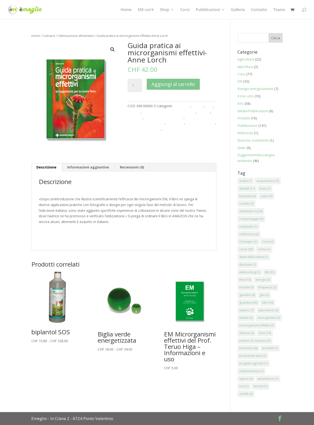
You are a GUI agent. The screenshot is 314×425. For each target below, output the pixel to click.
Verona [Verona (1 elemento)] (260, 386)
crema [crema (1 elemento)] (264, 249)
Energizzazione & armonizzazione (169, 111)
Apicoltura (245, 66)
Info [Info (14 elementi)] (267, 303)
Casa (209, 106)
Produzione (175, 123)
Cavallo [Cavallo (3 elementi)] (246, 203)
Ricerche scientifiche (253, 140)
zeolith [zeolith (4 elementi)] (245, 394)
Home (126, 10)
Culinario (49, 36)
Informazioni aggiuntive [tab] (88, 167)
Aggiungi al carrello (173, 84)
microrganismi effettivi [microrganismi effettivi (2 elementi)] (256, 325)
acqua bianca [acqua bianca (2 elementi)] (268, 181)
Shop (164, 10)
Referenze (245, 133)
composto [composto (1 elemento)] (248, 226)
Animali (197, 106)
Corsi (185, 10)
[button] (112, 49)
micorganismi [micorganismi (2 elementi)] (269, 318)
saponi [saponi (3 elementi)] (246, 379)
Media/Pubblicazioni (252, 111)
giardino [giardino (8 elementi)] (247, 295)
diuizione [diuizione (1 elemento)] (247, 265)
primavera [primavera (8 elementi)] (248, 348)
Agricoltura (182, 106)
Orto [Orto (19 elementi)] (265, 333)
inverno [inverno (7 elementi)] (246, 310)
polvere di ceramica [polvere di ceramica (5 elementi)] (254, 341)
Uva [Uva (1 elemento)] (244, 386)
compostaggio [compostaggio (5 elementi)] (251, 219)
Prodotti (243, 118)
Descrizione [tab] (46, 167)
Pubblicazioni (208, 10)
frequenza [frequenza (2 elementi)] (267, 287)
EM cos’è (146, 10)
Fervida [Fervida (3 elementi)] (246, 287)
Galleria (238, 10)
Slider (241, 147)
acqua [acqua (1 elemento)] (245, 181)
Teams (279, 10)
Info (240, 103)
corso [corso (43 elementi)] (246, 249)
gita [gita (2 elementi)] (264, 295)
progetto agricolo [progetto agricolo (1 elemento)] (253, 363)
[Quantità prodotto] (135, 85)
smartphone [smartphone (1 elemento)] (268, 379)
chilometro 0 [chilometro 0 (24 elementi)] (250, 211)
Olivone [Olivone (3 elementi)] (246, 333)
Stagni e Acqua (174, 128)
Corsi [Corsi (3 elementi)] (267, 242)
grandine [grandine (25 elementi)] (248, 303)
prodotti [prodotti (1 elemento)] (270, 348)
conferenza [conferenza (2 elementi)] (249, 234)
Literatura (135, 117)
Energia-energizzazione (255, 88)
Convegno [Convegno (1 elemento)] (248, 242)
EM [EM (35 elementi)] (270, 272)
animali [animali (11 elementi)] (247, 188)
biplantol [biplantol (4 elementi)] (247, 196)
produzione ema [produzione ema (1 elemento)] (252, 356)
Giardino (203, 111)
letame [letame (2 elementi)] (246, 318)
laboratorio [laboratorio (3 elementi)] (268, 310)
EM (239, 81)
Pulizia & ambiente (200, 123)
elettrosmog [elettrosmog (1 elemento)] (249, 272)
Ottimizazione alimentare (76, 36)
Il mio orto (245, 96)
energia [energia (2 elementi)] (263, 280)
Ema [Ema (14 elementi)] (245, 280)
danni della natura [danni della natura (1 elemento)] (253, 257)
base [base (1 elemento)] (265, 188)
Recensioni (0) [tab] (132, 167)
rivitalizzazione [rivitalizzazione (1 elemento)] (251, 371)
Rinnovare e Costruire (144, 128)
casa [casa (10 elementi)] (266, 196)
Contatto (259, 10)
